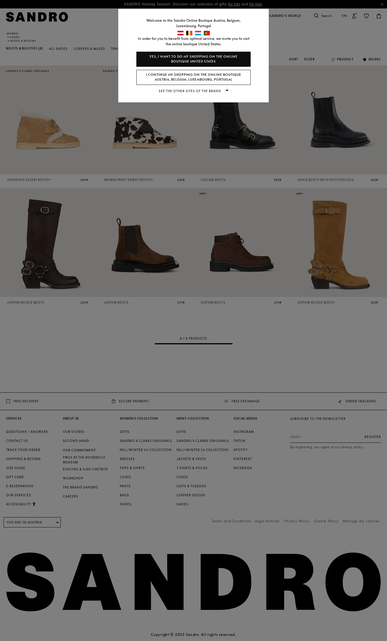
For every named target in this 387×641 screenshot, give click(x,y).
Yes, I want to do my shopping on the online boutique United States (193, 59)
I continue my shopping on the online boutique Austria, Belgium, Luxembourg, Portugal (193, 77)
